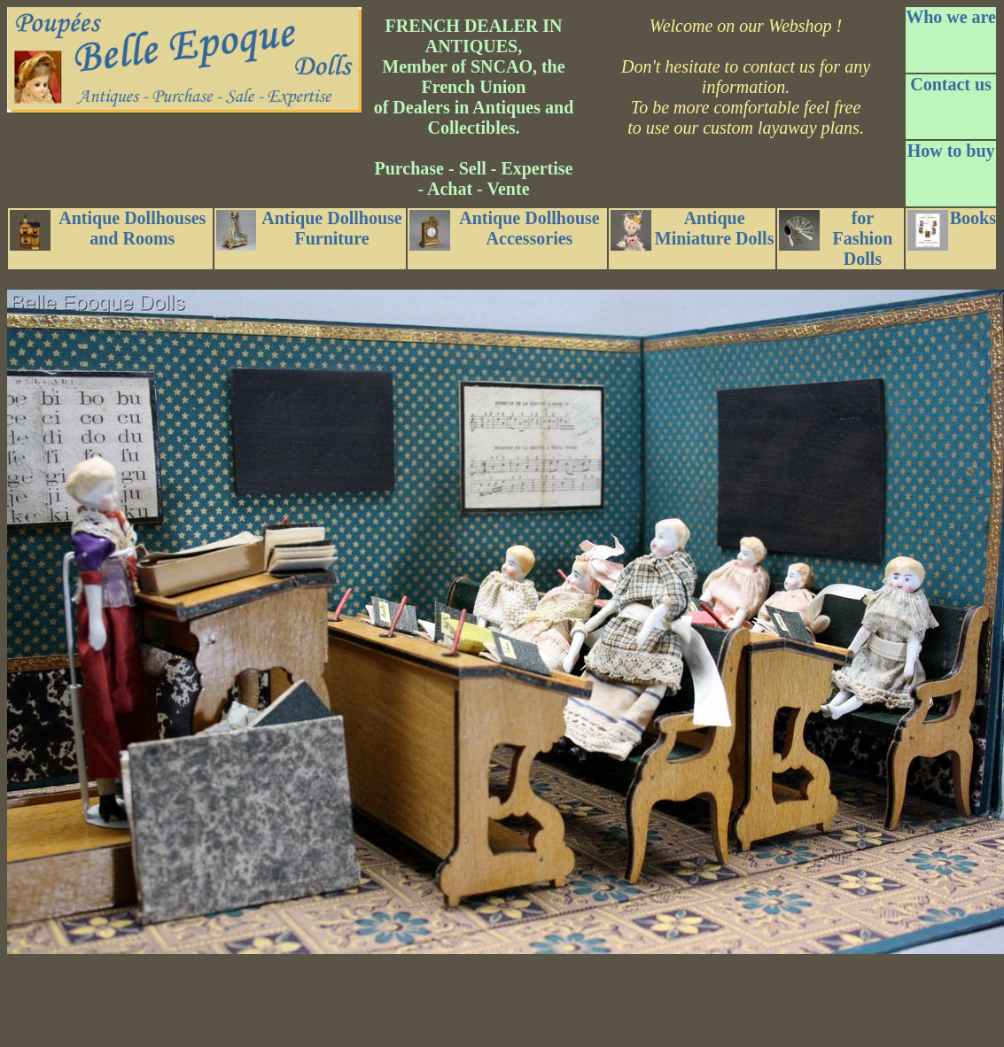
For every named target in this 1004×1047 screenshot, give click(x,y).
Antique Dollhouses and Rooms (108, 229)
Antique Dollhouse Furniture (309, 229)
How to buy (951, 150)
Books (951, 229)
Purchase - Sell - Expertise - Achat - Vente (473, 178)
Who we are (951, 17)
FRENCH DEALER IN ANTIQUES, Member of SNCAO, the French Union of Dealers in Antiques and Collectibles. (474, 76)
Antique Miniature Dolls (692, 229)
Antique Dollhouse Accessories (504, 229)
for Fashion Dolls (835, 238)
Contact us (951, 84)
